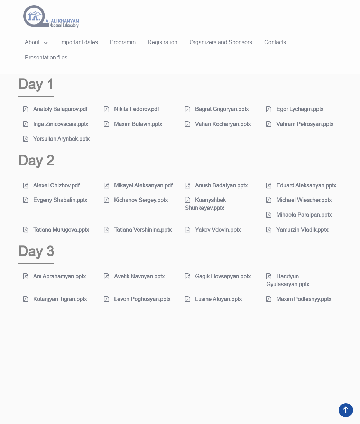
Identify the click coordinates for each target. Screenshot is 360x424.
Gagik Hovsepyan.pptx (218, 276)
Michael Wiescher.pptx (299, 200)
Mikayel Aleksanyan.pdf (138, 186)
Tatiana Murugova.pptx (56, 230)
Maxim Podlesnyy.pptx (298, 299)
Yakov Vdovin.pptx (213, 230)
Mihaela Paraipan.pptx (299, 215)
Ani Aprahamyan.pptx (54, 276)
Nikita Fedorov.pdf (131, 109)
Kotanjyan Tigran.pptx (55, 299)
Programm (123, 42)
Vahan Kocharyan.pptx (218, 124)
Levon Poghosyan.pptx (137, 299)
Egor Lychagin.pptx (294, 109)
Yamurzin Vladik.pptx (297, 230)
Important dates (79, 42)
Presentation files (46, 57)
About (32, 42)
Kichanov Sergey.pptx (136, 200)
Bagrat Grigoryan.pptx (217, 109)
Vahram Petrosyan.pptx (299, 124)
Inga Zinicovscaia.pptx (55, 124)
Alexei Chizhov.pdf (51, 186)
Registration (162, 42)
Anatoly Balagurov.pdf (55, 109)
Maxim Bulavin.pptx (133, 124)
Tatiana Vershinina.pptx (138, 230)
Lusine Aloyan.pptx (213, 299)
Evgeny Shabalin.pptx (55, 200)
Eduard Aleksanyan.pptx (301, 186)
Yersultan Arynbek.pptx (56, 139)
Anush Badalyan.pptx (216, 186)
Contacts (275, 42)
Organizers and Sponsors (221, 42)
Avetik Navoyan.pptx (134, 276)
